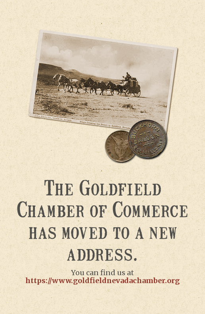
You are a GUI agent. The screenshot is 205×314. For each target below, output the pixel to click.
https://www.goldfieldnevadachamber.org (102, 280)
